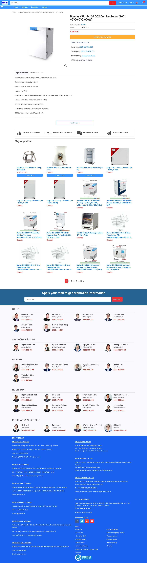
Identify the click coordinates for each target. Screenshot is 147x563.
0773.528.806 (57, 370)
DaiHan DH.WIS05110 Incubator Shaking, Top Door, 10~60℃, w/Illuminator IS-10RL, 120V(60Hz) (89, 203)
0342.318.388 (88, 410)
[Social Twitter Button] (82, 521)
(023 (82, 51)
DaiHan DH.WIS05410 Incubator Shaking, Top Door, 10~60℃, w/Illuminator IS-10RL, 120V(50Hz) (89, 267)
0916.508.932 (119, 410)
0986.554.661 (88, 320)
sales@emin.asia (85, 451)
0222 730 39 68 (89, 350)
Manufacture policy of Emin (115, 533)
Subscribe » (117, 299)
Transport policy (112, 536)
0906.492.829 (119, 370)
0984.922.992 (88, 400)
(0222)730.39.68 (88, 56)
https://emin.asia (102, 451)
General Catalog (81, 539)
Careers (109, 546)
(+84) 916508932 (59, 430)
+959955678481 (94, 467)
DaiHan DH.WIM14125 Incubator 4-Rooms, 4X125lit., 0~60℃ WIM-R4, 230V (119, 203)
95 (81, 281)
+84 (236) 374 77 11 (21, 531)
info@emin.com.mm (86, 470)
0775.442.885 (26, 380)
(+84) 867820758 (22, 453)
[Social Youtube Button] (92, 521)
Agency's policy (112, 542)
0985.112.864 (57, 330)
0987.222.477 (26, 320)
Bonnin (83, 24)
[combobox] (58, 3)
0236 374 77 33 (27, 370)
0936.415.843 (57, 350)
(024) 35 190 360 (20, 457)
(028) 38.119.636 (85, 60)
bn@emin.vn (21, 495)
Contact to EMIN (81, 536)
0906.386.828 (119, 400)
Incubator (20, 12)
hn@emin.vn (36, 457)
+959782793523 (83, 467)
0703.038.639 (26, 400)
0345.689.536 (88, 370)
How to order (80, 542)
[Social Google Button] (87, 521)
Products (34, 7)
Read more (74, 123)
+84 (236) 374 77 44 (21, 535)
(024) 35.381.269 (86, 47)
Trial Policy (79, 533)
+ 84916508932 (83, 448)
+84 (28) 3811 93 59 (34, 472)
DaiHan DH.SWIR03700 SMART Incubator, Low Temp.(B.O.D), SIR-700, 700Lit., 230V (59, 235)
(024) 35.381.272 (46, 449)
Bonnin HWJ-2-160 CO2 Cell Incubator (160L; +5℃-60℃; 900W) (44, 12)
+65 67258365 (96, 448)
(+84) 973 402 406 (58, 491)
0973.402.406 (26, 350)
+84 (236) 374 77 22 (35, 531)
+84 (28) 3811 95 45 (21, 476)
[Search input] (58, 3)
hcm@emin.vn (38, 476)
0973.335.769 (57, 410)
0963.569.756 (119, 320)
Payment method (112, 529)
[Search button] (112, 3)
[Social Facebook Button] (77, 521)
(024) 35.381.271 (34, 449)
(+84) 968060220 (89, 430)
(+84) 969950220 (28, 430)
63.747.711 (90, 51)
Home (16, 7)
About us (25, 7)
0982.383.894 (57, 320)
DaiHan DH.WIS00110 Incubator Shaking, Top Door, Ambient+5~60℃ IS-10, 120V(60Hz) (29, 235)
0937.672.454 (57, 400)
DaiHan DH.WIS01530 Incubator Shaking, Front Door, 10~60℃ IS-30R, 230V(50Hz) (119, 267)
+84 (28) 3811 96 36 (21, 472)
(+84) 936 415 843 (41, 491)
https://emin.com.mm (106, 470)
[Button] (2, 7)
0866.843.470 (26, 410)
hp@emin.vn (21, 513)
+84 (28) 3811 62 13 (48, 472)
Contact (44, 7)
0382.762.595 (26, 330)
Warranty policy (112, 539)
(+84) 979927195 (120, 430)
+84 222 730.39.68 (23, 491)
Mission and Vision (82, 546)
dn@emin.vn (37, 535)
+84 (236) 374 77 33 (49, 531)
